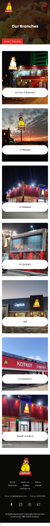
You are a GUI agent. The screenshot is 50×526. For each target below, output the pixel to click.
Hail (25, 321)
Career (38, 485)
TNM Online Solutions (30, 516)
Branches (16, 41)
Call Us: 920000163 (37, 496)
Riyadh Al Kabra (25, 436)
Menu (37, 482)
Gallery (26, 485)
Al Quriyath (25, 264)
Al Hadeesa (25, 207)
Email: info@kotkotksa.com (16, 496)
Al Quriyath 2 (25, 378)
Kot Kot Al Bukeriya (25, 92)
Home (7, 41)
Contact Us (25, 488)
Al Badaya (25, 149)
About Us (25, 482)
